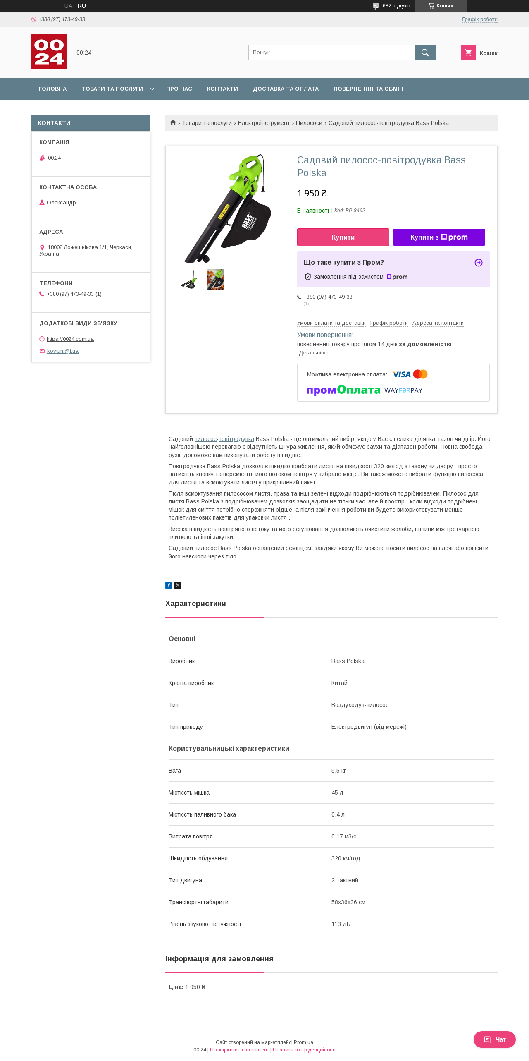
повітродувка (236, 439)
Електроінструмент (264, 123)
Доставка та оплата (286, 89)
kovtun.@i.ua (63, 351)
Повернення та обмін (368, 89)
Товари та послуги (112, 89)
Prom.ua (303, 1042)
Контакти (222, 89)
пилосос (206, 439)
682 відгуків (396, 6)
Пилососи (309, 123)
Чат (495, 1039)
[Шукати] (425, 52)
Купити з (438, 237)
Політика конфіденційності (304, 1050)
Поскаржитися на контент (239, 1050)
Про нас (179, 89)
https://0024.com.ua (70, 339)
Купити (343, 237)
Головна (53, 89)
